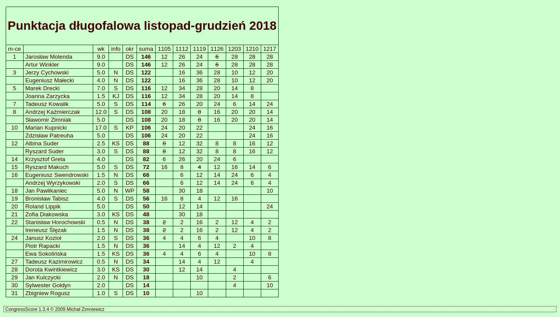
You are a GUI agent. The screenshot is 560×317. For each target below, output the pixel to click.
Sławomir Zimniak (48, 119)
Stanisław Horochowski (55, 222)
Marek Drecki (42, 88)
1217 (269, 49)
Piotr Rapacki (42, 246)
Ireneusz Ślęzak (46, 230)
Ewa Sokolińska (45, 253)
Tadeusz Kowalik (47, 104)
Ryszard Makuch (47, 167)
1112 (182, 49)
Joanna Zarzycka (47, 96)
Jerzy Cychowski (47, 72)
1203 (234, 49)
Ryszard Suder (44, 151)
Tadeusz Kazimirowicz (54, 261)
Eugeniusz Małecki (49, 80)
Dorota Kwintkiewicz (51, 269)
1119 (199, 49)
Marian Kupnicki (46, 127)
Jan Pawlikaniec (46, 190)
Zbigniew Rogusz (47, 293)
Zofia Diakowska (46, 214)
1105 (164, 49)
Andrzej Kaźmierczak (52, 112)
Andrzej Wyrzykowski (52, 183)
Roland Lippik (43, 206)
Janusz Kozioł (43, 238)
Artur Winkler (42, 64)
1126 (217, 49)
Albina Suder (42, 143)
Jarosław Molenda (48, 56)
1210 (252, 49)
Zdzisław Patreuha (49, 135)
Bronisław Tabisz (47, 198)
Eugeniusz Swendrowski (56, 175)
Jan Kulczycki (43, 277)
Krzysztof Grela (45, 159)
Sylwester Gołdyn (48, 285)
